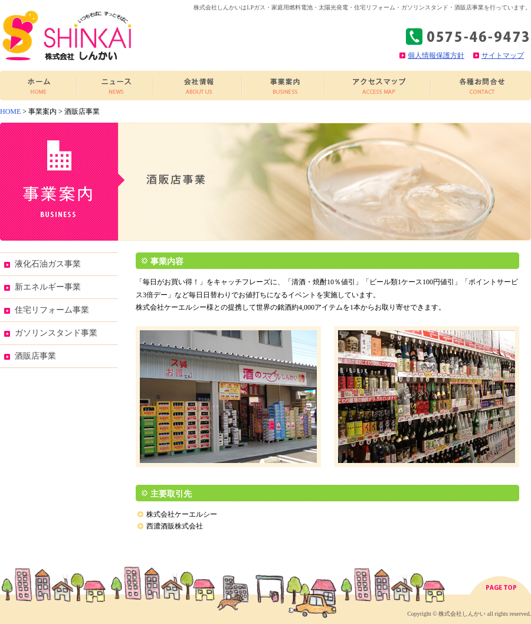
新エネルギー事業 (48, 287)
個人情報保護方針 (436, 55)
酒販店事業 (35, 356)
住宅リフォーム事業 (52, 310)
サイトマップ (502, 55)
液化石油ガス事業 (48, 264)
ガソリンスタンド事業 (56, 333)
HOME (10, 111)
